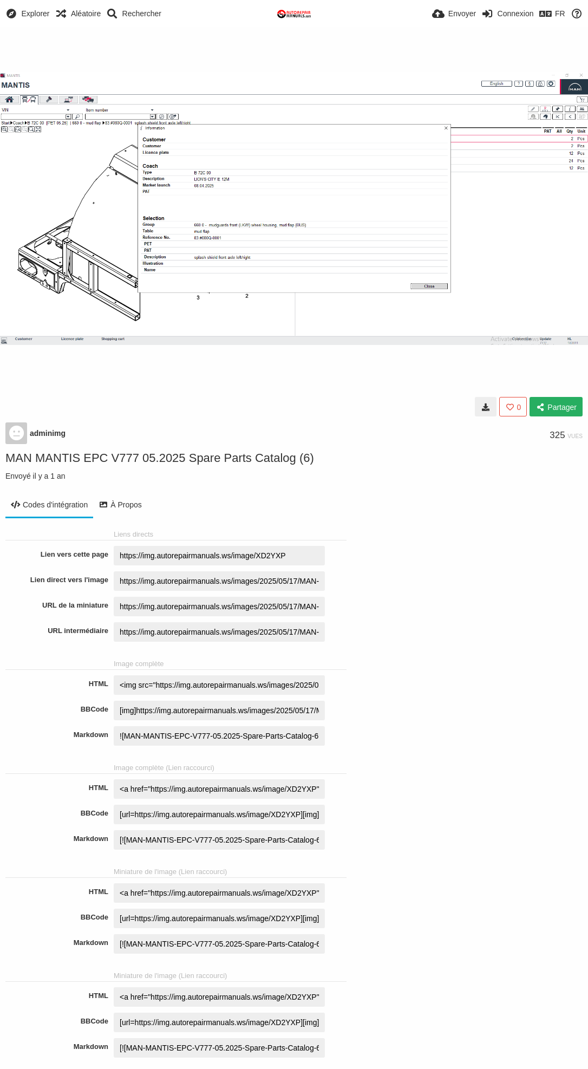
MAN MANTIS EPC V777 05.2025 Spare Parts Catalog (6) (159, 458)
